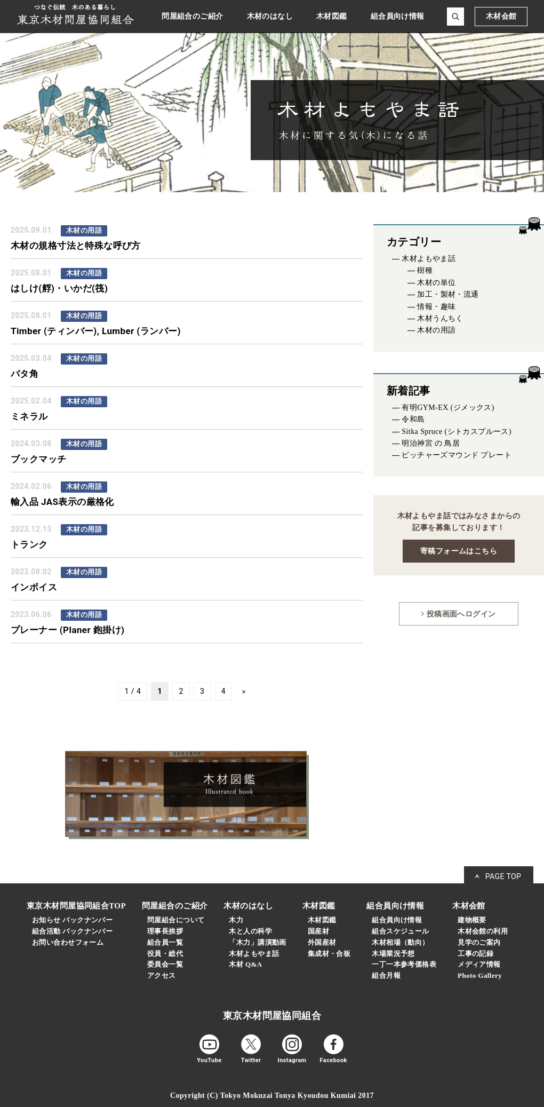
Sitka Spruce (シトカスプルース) (456, 432)
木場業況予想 (393, 954)
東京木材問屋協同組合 (272, 1015)
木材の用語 (436, 330)
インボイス (34, 587)
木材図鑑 (322, 920)
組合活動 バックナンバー (72, 931)
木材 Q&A (245, 964)
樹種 (425, 270)
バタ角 (24, 373)
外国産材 (322, 942)
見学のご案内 (479, 942)
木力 (236, 920)
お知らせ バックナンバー (72, 920)
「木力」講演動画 (257, 942)
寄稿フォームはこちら (458, 551)
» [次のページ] (243, 691)
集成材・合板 (329, 954)
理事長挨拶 (165, 931)
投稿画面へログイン (458, 614)
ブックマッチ (39, 459)
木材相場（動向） (400, 942)
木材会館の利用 (483, 931)
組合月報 (386, 975)
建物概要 (472, 920)
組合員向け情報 (397, 920)
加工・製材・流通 (447, 294)
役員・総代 (165, 954)
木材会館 (501, 16)
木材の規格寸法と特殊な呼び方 (76, 245)
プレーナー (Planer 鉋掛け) (67, 629)
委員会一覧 (165, 964)
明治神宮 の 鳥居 (431, 443)
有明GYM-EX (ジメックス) (448, 408)
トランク (29, 544)
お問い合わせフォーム (67, 942)
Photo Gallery (480, 975)
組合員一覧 (165, 942)
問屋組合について (175, 920)
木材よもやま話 (428, 259)
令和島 (413, 419)
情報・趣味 (436, 307)
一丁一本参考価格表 (404, 964)
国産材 (318, 931)
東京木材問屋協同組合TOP (76, 906)
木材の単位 (436, 283)
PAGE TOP (503, 876)
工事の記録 (475, 954)
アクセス (161, 975)
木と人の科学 (250, 931)
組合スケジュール (400, 931)
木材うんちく (440, 318)
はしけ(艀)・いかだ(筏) (59, 288)
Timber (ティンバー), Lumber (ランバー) (96, 331)
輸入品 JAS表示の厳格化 (62, 501)
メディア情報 (479, 964)
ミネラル (29, 416)
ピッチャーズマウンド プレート (456, 455)
